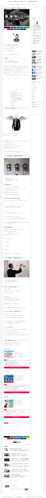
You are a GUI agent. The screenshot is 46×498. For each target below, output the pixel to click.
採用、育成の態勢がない (14, 96)
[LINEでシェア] (26, 27)
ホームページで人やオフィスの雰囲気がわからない (17, 99)
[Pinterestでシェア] (10, 29)
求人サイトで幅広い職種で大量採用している (16, 98)
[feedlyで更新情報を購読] (18, 442)
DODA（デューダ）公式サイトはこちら (17, 367)
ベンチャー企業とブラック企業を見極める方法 (16, 97)
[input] (37, 48)
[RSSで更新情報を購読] (19, 442)
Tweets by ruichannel (34, 104)
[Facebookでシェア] (13, 27)
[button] (23, 29)
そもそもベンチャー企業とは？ (14, 92)
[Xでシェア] (7, 27)
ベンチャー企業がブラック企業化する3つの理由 (16, 93)
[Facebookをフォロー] (16, 442)
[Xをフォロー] (15, 442)
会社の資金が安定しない (14, 94)
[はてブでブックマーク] (20, 27)
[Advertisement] (16, 83)
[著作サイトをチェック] (13, 442)
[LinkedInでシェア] (17, 29)
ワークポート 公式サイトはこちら (16, 392)
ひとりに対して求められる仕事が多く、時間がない (17, 95)
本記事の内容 (13, 91)
